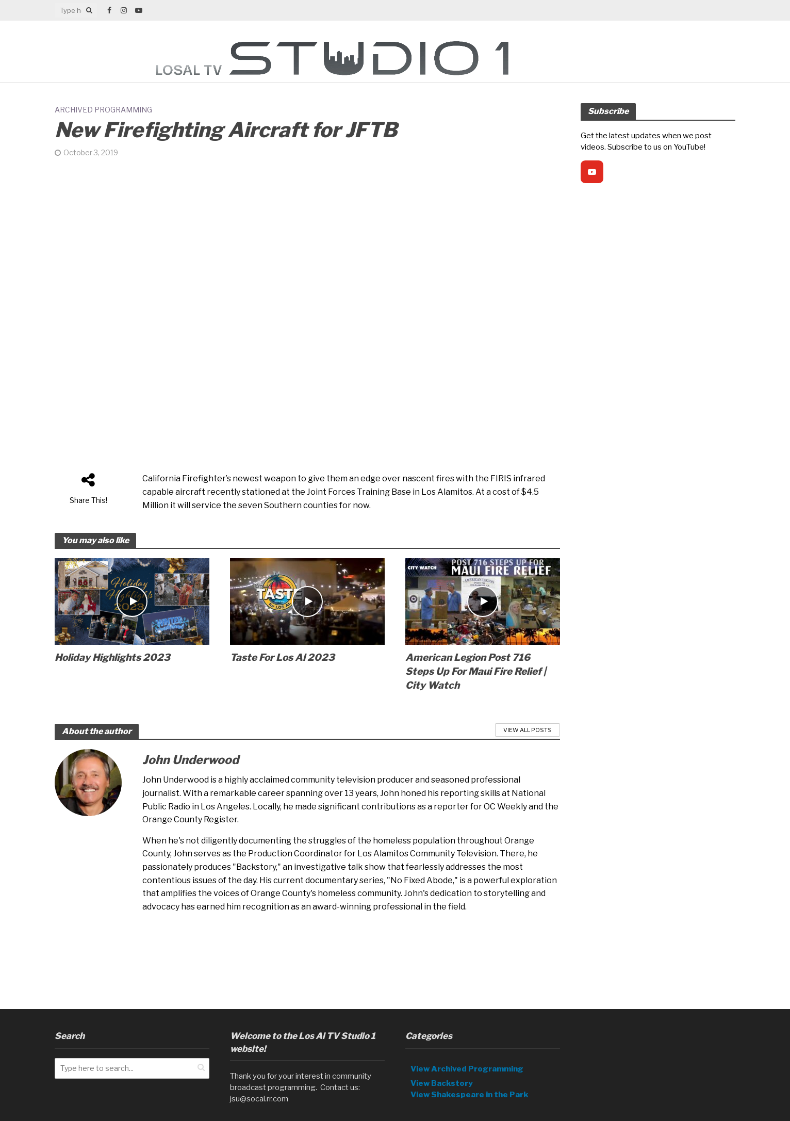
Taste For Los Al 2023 (282, 657)
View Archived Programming (466, 1053)
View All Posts (527, 730)
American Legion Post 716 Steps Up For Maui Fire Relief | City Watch (475, 671)
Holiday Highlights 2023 (112, 657)
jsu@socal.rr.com (259, 1083)
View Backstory (441, 1068)
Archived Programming (103, 109)
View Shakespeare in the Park (469, 1079)
